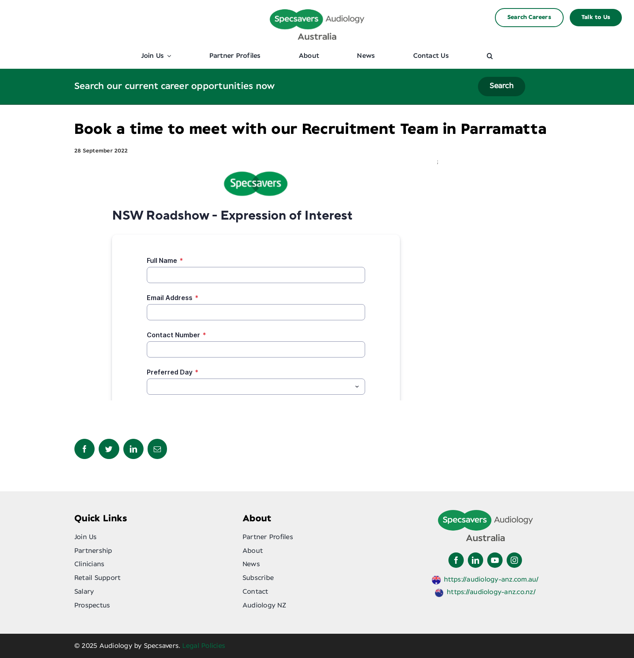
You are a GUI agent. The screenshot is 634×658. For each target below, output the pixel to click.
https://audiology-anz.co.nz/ (491, 592)
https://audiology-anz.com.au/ (491, 579)
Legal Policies (203, 646)
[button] (490, 56)
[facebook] (456, 560)
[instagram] (514, 560)
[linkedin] (475, 560)
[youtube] (495, 560)
